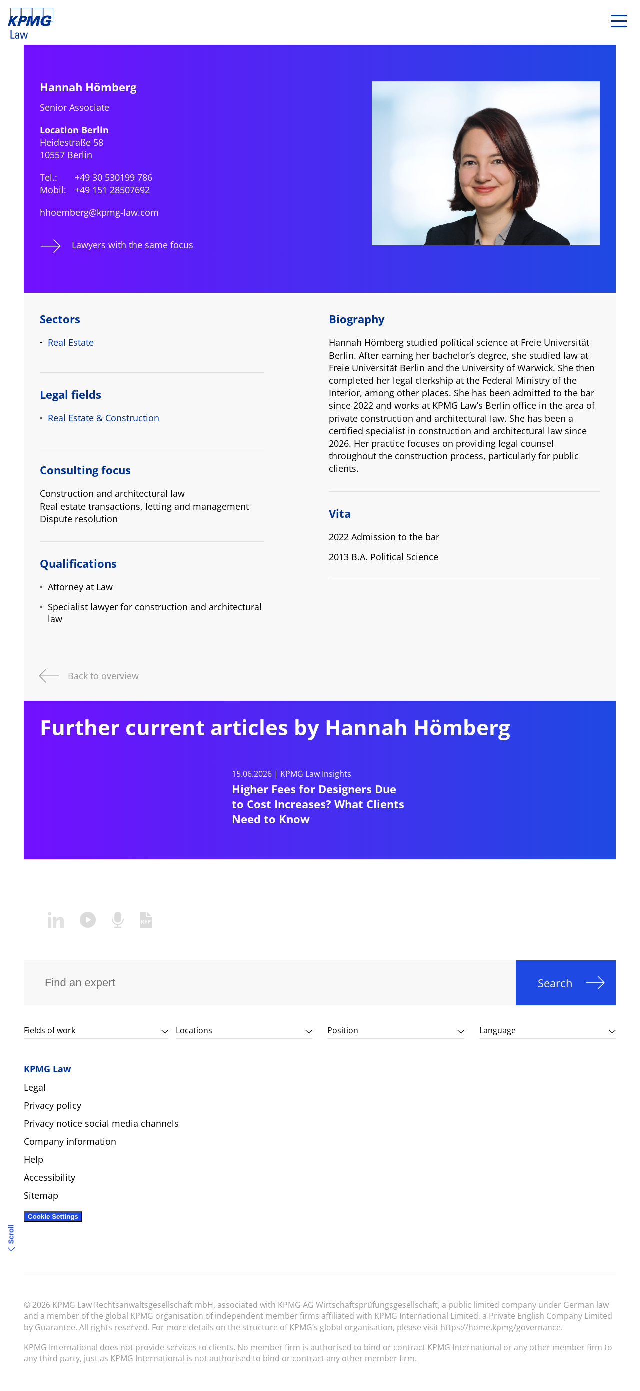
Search (555, 982)
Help (34, 1159)
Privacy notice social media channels (101, 1123)
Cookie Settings (53, 1216)
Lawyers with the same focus (133, 245)
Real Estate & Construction (104, 418)
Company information (70, 1141)
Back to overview (103, 675)
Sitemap (41, 1195)
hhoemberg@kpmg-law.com (99, 212)
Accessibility (50, 1177)
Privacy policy (53, 1105)
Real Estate (71, 342)
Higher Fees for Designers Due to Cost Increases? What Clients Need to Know (318, 803)
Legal (35, 1087)
